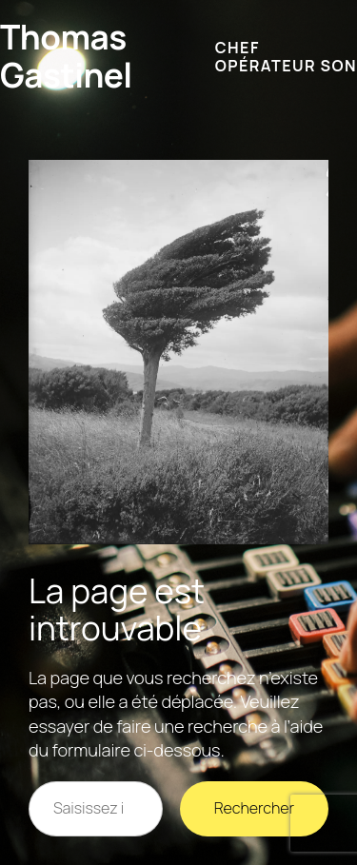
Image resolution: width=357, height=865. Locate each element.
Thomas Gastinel (66, 56)
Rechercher (254, 807)
